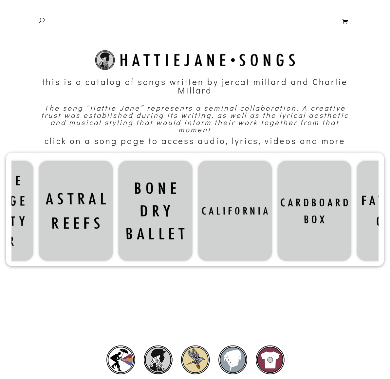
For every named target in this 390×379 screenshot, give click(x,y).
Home (146, 25)
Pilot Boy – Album (227, 25)
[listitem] (121, 359)
